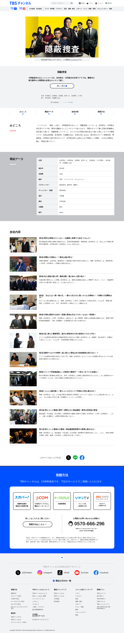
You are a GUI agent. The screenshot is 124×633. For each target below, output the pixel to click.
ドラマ (77, 593)
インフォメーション (38, 598)
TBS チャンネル (20, 3)
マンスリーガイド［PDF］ (19, 622)
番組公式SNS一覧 (63, 581)
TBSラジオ (100, 601)
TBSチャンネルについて (39, 593)
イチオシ (91, 3)
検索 (71, 3)
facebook (82, 457)
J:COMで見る (15, 598)
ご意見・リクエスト (38, 607)
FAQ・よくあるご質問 (39, 596)
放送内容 (75, 112)
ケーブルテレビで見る (17, 601)
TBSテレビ (100, 593)
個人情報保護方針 (37, 609)
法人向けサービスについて (40, 619)
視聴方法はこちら (36, 524)
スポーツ (79, 8)
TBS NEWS (100, 598)
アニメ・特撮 (87, 8)
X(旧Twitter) (27, 573)
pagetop (62, 557)
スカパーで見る (16, 596)
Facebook (104, 573)
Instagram (48, 573)
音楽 (65, 8)
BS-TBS (99, 596)
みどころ (22, 112)
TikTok (66, 573)
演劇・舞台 (71, 8)
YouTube (84, 573)
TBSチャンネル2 (22, 9)
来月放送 (39, 8)
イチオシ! (35, 601)
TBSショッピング (102, 604)
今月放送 (32, 8)
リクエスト (74, 60)
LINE (75, 457)
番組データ (49, 112)
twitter (68, 457)
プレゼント (100, 3)
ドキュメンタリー (102, 8)
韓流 (110, 8)
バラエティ (59, 8)
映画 (94, 8)
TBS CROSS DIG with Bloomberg (103, 607)
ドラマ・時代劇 (49, 8)
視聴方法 (109, 3)
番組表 (83, 3)
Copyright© (13, 630)
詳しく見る (61, 86)
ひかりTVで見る (16, 604)
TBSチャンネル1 (13, 9)
